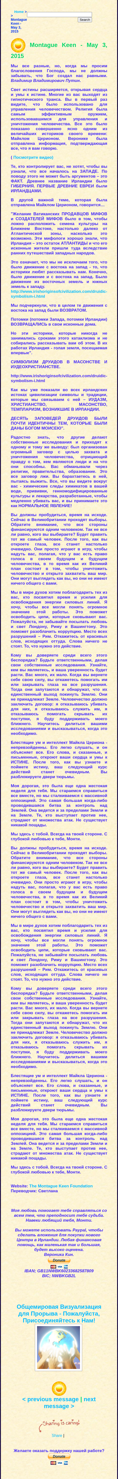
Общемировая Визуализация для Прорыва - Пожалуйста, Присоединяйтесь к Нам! (59, 1313)
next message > (70, 1402)
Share (57, 1435)
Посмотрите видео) (33, 157)
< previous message (50, 1399)
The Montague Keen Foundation (61, 1186)
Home (19, 12)
